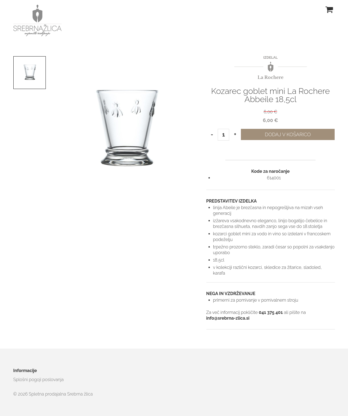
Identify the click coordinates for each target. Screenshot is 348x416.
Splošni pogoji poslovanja (38, 379)
